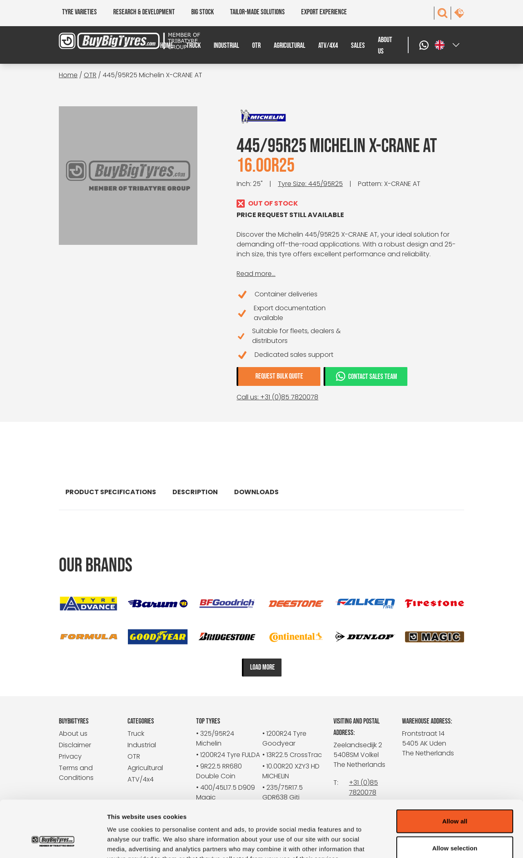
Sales (358, 45)
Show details (429, 841)
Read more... (256, 273)
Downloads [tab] (256, 492)
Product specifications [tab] (110, 492)
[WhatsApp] (424, 45)
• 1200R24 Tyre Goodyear (284, 738)
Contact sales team (366, 376)
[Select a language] (447, 45)
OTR (256, 45)
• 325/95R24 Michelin (215, 738)
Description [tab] (195, 492)
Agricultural (289, 45)
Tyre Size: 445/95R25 (310, 183)
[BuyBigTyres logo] (109, 41)
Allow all (454, 771)
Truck (193, 45)
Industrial (226, 45)
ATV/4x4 (328, 45)
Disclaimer (75, 745)
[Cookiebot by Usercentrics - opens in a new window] (53, 842)
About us (385, 46)
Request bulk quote (279, 376)
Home (166, 45)
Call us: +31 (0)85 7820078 (277, 397)
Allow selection (455, 798)
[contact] (459, 13)
